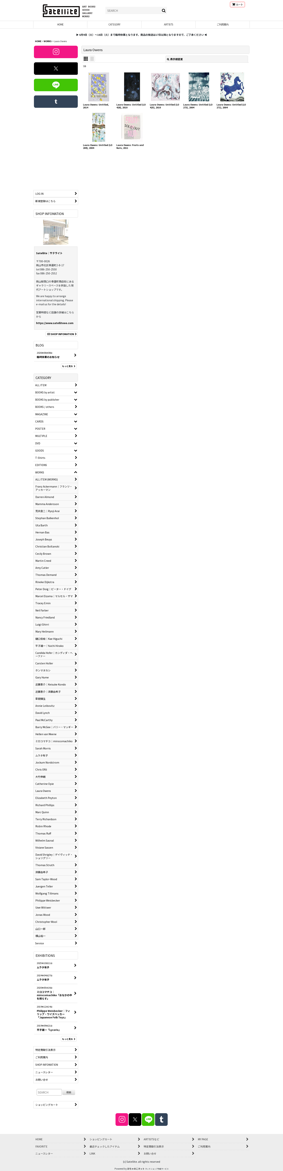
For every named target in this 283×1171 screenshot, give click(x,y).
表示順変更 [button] (175, 59)
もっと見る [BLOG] (68, 366)
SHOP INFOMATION (61, 334)
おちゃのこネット (136, 1168)
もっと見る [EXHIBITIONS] (68, 1038)
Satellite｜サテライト (49, 253)
